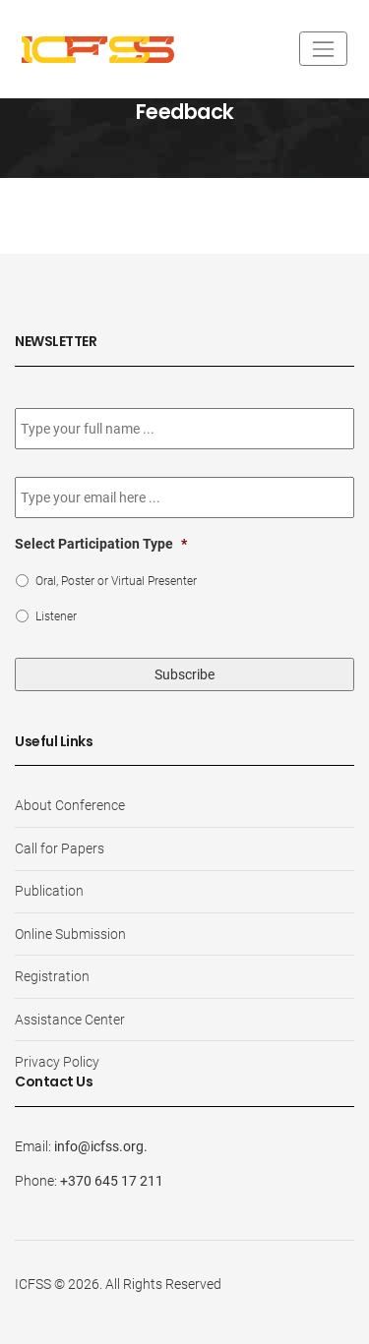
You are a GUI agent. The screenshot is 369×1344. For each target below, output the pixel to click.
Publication (49, 891)
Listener (56, 616)
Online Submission (70, 934)
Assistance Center (70, 1019)
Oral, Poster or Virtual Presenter (116, 581)
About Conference (70, 805)
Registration (52, 976)
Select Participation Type (101, 544)
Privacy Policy (57, 1062)
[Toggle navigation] (323, 48)
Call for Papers (59, 848)
